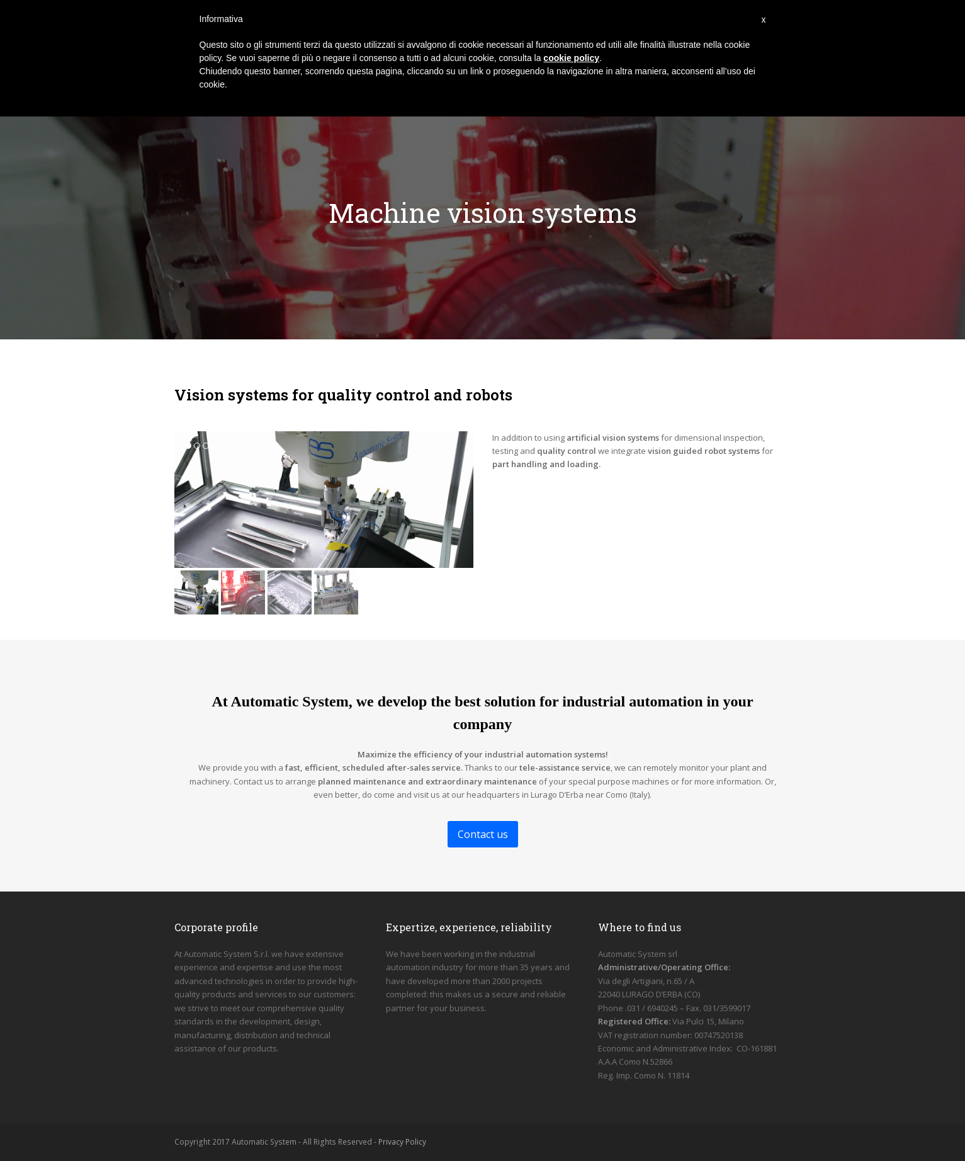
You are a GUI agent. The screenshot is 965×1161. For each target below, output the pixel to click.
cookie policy (571, 58)
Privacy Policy (402, 1141)
